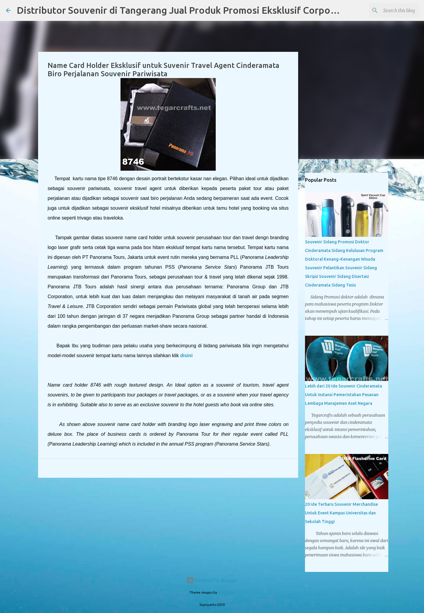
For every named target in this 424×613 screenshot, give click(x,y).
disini (186, 355)
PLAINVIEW (226, 592)
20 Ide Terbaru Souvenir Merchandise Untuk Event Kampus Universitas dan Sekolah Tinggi (341, 513)
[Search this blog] (388, 10)
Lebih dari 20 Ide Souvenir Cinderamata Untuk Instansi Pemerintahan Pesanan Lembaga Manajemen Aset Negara (343, 395)
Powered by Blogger (212, 580)
